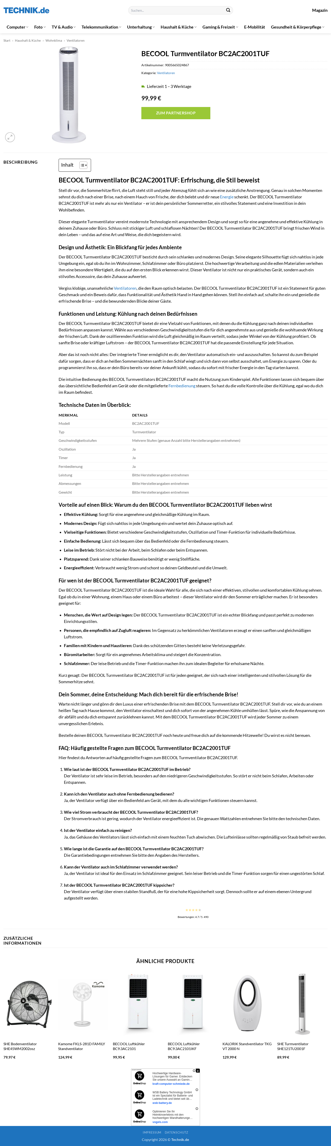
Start (6, 40)
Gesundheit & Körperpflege (297, 27)
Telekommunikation (101, 27)
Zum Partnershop (176, 112)
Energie (227, 196)
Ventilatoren (76, 40)
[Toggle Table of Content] (81, 165)
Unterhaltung (141, 27)
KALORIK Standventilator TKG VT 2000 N (247, 1046)
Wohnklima (54, 40)
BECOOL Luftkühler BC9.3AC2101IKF (184, 1046)
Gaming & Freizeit (220, 27)
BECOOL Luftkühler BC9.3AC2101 (129, 1046)
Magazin (320, 10)
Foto (40, 27)
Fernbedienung (181, 385)
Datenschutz (176, 1132)
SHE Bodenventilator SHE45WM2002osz (20, 1046)
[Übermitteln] (228, 10)
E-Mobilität (254, 27)
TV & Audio (64, 27)
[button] (10, 137)
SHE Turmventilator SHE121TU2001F (292, 1046)
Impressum (152, 1132)
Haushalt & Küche (179, 27)
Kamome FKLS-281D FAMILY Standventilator (81, 1046)
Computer (17, 27)
